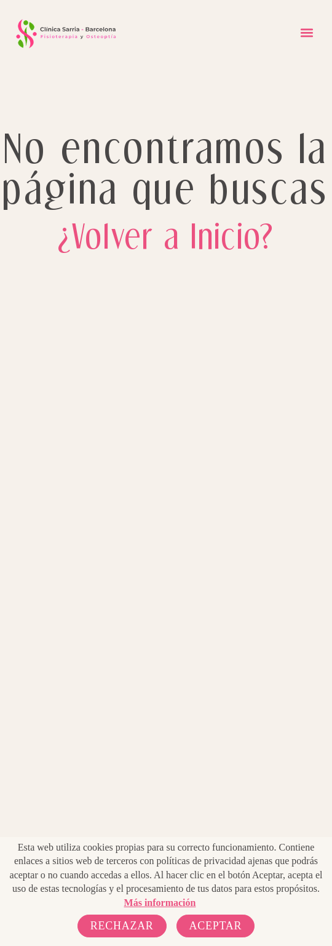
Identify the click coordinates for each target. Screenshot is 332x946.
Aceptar (215, 926)
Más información (160, 902)
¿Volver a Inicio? (166, 235)
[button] (306, 33)
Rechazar (122, 926)
